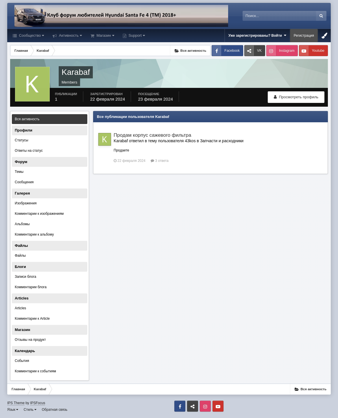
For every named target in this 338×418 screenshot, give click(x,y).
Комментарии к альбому (34, 234)
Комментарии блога (31, 287)
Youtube (318, 51)
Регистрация (304, 36)
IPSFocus (37, 403)
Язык (12, 410)
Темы (19, 172)
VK (259, 51)
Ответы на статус (29, 151)
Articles (20, 308)
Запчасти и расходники (221, 140)
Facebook (232, 51)
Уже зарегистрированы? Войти (257, 35)
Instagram (286, 51)
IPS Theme (16, 403)
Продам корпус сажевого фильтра (152, 135)
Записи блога (25, 277)
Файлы (20, 256)
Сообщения (24, 182)
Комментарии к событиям (35, 371)
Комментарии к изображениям (39, 214)
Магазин (104, 35)
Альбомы (22, 224)
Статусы (21, 140)
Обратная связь (54, 410)
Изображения (25, 203)
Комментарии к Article (32, 319)
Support (136, 35)
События (22, 361)
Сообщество (31, 35)
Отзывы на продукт (30, 340)
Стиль (30, 410)
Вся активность (27, 119)
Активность (70, 35)
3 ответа (160, 161)
